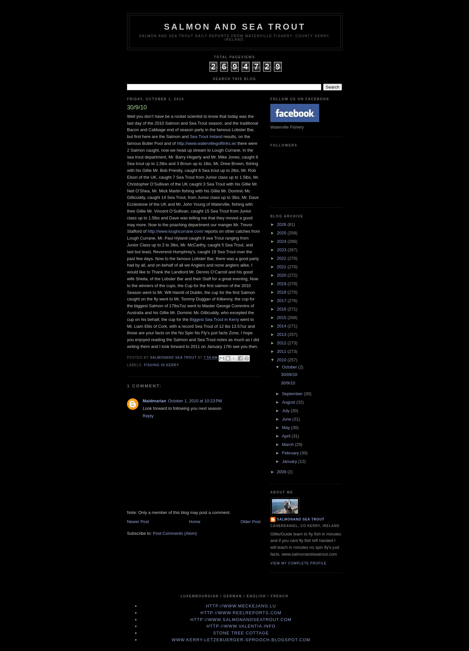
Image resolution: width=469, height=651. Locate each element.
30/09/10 (289, 374)
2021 (282, 266)
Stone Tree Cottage (241, 632)
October (290, 367)
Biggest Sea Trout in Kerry (215, 319)
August (289, 402)
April (287, 436)
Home (195, 521)
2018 (282, 292)
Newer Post (138, 521)
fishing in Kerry (161, 365)
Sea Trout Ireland (206, 136)
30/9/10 (288, 383)
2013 (282, 334)
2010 (282, 359)
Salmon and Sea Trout (235, 27)
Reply (148, 415)
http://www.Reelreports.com (241, 612)
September (293, 393)
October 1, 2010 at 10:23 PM (195, 400)
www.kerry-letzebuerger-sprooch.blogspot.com (241, 639)
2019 (282, 283)
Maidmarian (154, 400)
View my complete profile (298, 563)
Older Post (251, 521)
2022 (282, 258)
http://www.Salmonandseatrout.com (241, 619)
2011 (282, 351)
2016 (282, 309)
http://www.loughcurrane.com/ (175, 231)
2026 (282, 224)
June (287, 419)
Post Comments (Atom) (175, 533)
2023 (282, 249)
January (290, 461)
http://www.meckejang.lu (241, 605)
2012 (282, 342)
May (286, 427)
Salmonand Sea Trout (300, 519)
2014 (282, 326)
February (291, 452)
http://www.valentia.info (241, 626)
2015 (282, 317)
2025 (282, 232)
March (288, 444)
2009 (282, 471)
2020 (282, 275)
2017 (282, 300)
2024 (282, 241)
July (286, 410)
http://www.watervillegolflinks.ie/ (206, 143)
